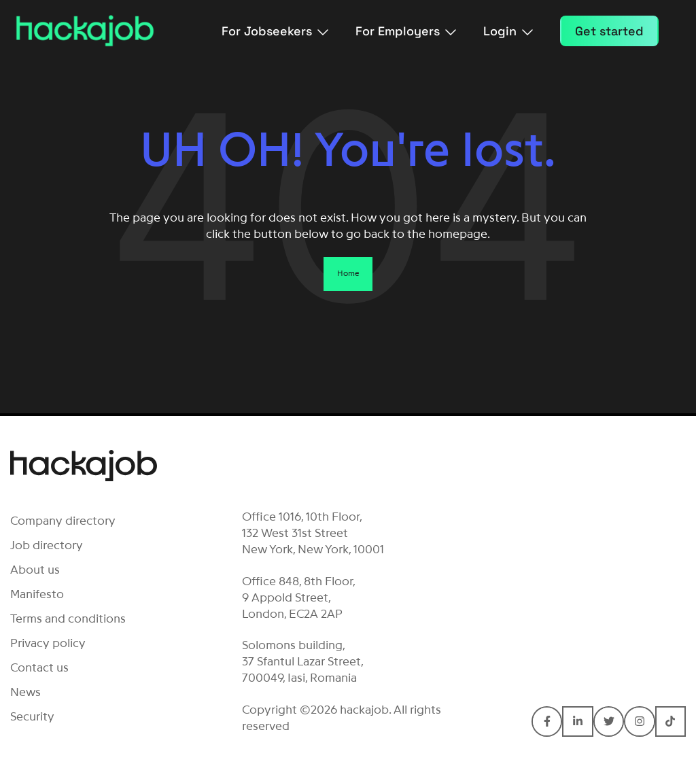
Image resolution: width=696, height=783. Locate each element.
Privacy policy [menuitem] (48, 643)
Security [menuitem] (32, 716)
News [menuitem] (25, 691)
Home (348, 273)
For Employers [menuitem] (405, 31)
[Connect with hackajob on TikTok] (670, 721)
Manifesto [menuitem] (37, 594)
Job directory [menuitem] (46, 545)
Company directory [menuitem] (63, 520)
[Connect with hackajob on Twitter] (608, 721)
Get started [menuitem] (609, 31)
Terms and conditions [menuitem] (68, 618)
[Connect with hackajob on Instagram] (639, 721)
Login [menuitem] (508, 31)
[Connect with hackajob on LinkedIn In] (577, 721)
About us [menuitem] (35, 569)
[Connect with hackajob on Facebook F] (547, 721)
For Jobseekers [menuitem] (275, 31)
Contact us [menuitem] (39, 667)
